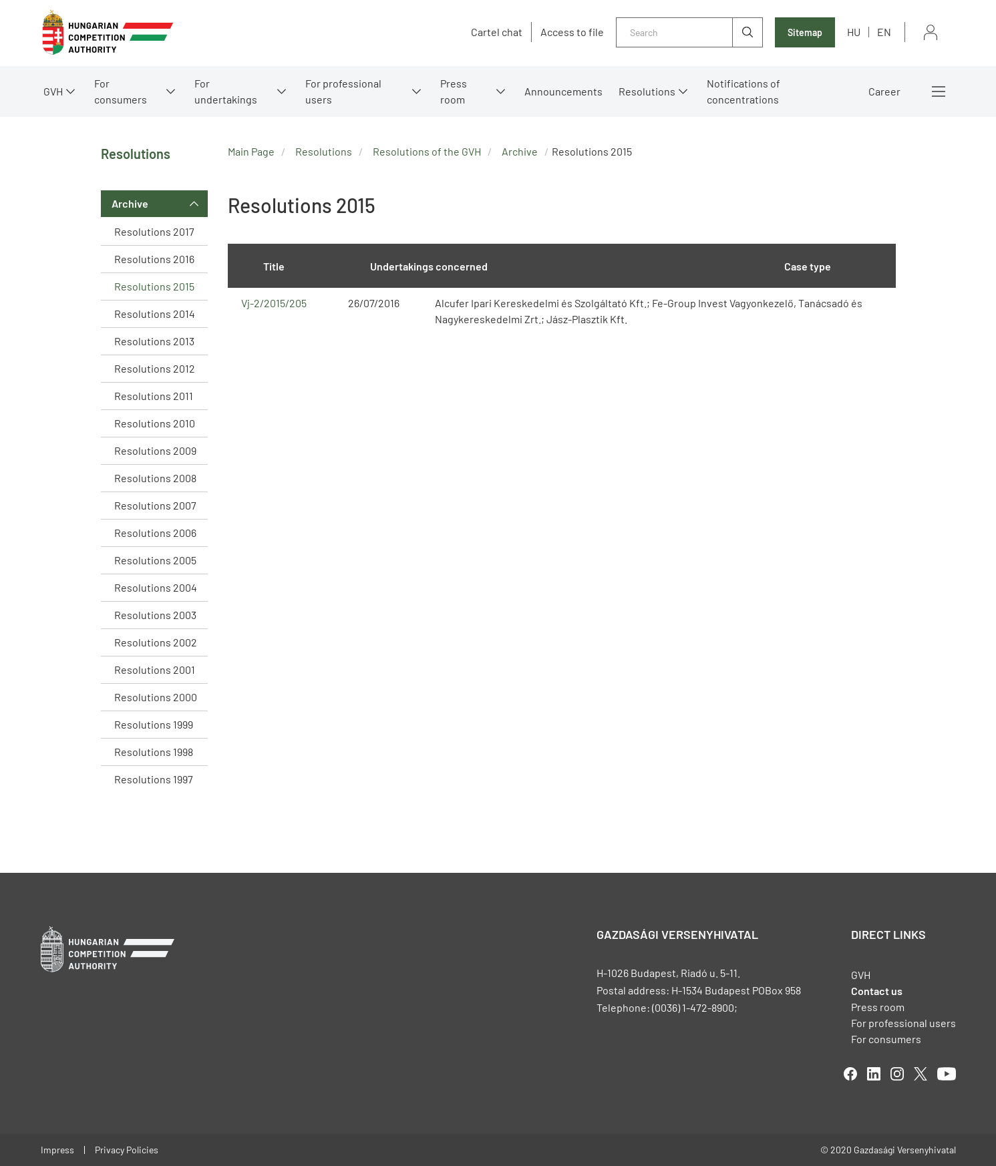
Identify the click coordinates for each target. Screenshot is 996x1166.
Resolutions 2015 (154, 286)
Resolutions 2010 (154, 423)
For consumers (120, 91)
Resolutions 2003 (155, 614)
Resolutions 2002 (155, 642)
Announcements (563, 91)
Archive (130, 203)
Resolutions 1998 (153, 751)
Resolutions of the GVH (427, 151)
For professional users (343, 91)
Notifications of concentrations (743, 91)
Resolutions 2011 (153, 395)
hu (853, 31)
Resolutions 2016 (154, 258)
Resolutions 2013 (154, 341)
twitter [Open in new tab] (920, 1074)
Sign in (930, 32)
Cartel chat (496, 32)
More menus (938, 91)
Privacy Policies (126, 1149)
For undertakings (225, 91)
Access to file (572, 32)
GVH (53, 91)
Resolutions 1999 (153, 724)
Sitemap (805, 32)
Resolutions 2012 (154, 368)
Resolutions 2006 (155, 532)
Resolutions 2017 (154, 231)
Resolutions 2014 (154, 313)
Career (884, 91)
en (884, 31)
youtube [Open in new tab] (946, 1074)
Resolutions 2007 (155, 505)
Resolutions (647, 91)
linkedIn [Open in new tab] (873, 1074)
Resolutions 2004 (155, 587)
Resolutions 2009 (155, 450)
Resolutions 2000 (155, 697)
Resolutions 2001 (154, 669)
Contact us (876, 990)
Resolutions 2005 (155, 560)
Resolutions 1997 (153, 779)
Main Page (251, 151)
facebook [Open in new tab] (850, 1074)
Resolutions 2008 (155, 477)
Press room (453, 91)
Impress (57, 1149)
